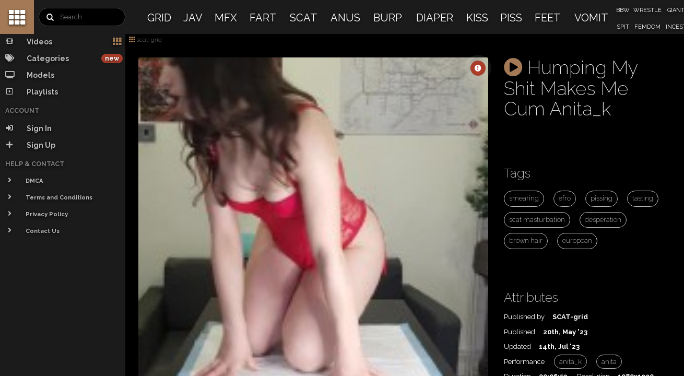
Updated (517, 346)
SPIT (623, 27)
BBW (623, 10)
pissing (601, 198)
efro (565, 198)
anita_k (570, 362)
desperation (603, 220)
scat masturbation (537, 220)
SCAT (303, 17)
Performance (524, 362)
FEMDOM (647, 27)
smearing (524, 198)
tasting (642, 198)
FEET (548, 17)
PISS (511, 17)
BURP (387, 17)
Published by (524, 317)
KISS (477, 17)
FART (263, 17)
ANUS (345, 17)
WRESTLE (647, 10)
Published (519, 332)
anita (609, 362)
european (577, 240)
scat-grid (145, 39)
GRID (159, 17)
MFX (226, 17)
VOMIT (591, 17)
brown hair (526, 240)
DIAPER (434, 17)
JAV (193, 17)
